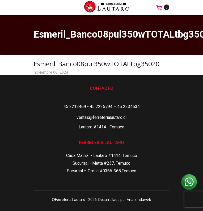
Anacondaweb (139, 199)
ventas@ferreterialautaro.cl (101, 117)
